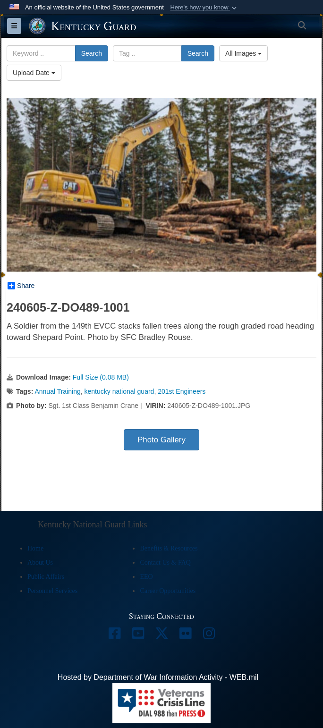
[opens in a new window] (114, 636)
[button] (204, 7)
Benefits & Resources (168, 548)
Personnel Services (52, 590)
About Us (40, 562)
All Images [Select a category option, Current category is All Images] (243, 53)
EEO (146, 576)
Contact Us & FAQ (165, 562)
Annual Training (57, 391)
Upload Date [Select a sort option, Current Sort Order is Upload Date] (34, 72)
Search (91, 53)
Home (35, 548)
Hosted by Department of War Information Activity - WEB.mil (158, 677)
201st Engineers (181, 391)
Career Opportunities (168, 590)
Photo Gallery (161, 439)
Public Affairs (45, 576)
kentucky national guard (119, 391)
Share (21, 285)
